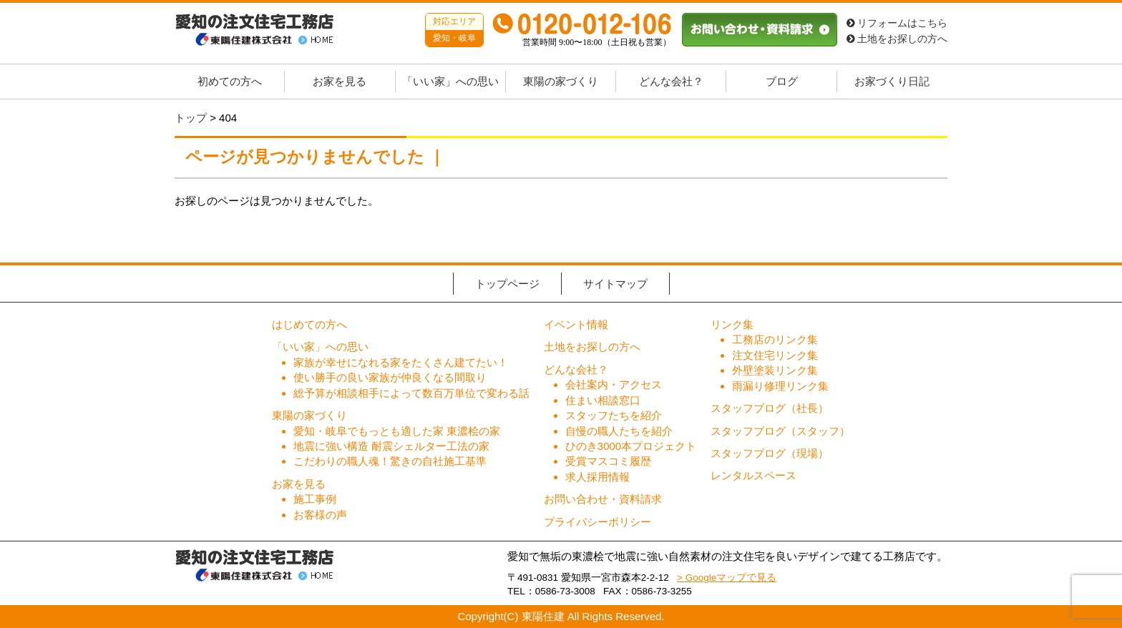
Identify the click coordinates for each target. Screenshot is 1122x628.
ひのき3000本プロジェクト (630, 446)
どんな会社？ (671, 81)
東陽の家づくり (560, 81)
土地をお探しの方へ (897, 39)
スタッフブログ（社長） (770, 408)
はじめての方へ (309, 324)
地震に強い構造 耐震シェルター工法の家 (391, 446)
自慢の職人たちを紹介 (619, 431)
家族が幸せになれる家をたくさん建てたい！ (400, 362)
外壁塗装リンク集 (775, 370)
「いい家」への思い (450, 81)
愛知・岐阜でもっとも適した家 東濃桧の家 (396, 431)
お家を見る (339, 81)
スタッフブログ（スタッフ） (780, 431)
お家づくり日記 (892, 81)
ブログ (782, 81)
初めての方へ (229, 81)
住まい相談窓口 (602, 400)
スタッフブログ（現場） (770, 453)
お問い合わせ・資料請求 (603, 499)
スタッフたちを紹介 (613, 415)
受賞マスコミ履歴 (608, 461)
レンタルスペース (753, 475)
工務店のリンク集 (775, 339)
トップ (191, 118)
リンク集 (732, 324)
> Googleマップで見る (726, 577)
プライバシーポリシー (597, 522)
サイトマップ (615, 284)
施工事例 (314, 499)
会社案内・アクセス (613, 384)
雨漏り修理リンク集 (780, 386)
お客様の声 (320, 515)
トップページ (507, 284)
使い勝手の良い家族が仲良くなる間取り (390, 377)
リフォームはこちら (897, 23)
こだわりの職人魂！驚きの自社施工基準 (390, 461)
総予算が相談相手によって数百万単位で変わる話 (411, 393)
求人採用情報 (597, 477)
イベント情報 (576, 324)
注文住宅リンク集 (775, 355)
